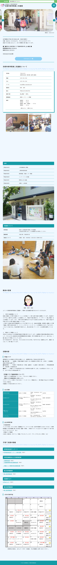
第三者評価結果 (8, 474)
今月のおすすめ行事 (8, 54)
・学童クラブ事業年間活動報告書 (11, 466)
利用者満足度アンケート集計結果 (12, 452)
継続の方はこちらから (8, 50)
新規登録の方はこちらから (10, 48)
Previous (3, 20)
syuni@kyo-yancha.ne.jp (26, 84)
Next (54, 20)
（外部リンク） (14, 378)
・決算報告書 (6, 460)
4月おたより (6, 482)
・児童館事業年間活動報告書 (10, 462)
